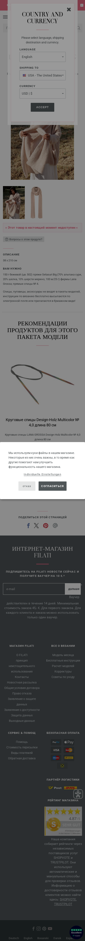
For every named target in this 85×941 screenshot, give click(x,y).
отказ (27, 486)
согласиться (52, 486)
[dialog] (42, 470)
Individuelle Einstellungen (42, 474)
